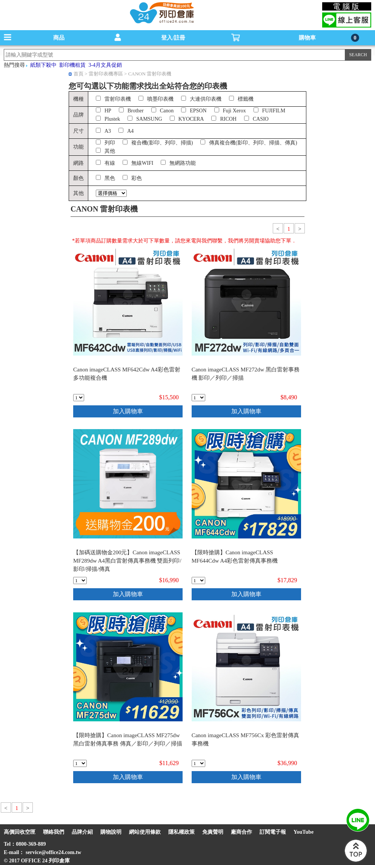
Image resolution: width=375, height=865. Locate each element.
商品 (59, 38)
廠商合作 (241, 832)
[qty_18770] (80, 763)
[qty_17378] (198, 763)
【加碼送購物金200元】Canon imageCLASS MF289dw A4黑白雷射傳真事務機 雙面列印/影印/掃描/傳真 (127, 560)
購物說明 (110, 832)
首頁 (78, 74)
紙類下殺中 (43, 65)
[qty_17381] (198, 397)
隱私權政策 (181, 832)
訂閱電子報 (273, 832)
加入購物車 (128, 411)
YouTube (304, 832)
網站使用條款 (145, 832)
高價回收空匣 (19, 832)
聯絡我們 (53, 832)
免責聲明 (212, 832)
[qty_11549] (78, 397)
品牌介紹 (82, 832)
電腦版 (347, 6)
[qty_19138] (80, 580)
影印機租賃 (72, 65)
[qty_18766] (198, 580)
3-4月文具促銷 (105, 65)
